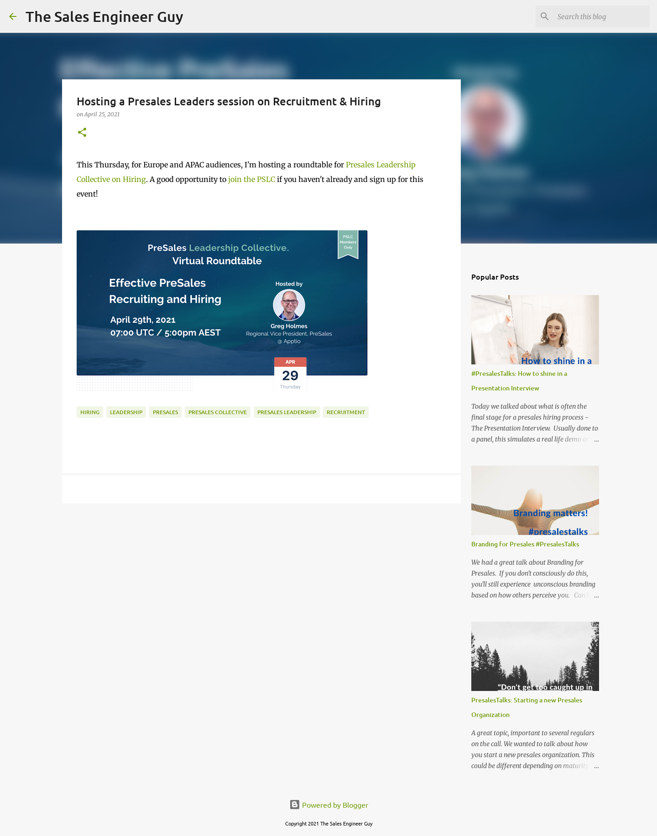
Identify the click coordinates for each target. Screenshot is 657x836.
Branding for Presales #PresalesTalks (525, 544)
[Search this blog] (602, 16)
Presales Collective (217, 412)
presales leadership (286, 412)
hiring (89, 412)
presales (165, 412)
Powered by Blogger (328, 804)
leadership (126, 412)
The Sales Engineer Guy (104, 16)
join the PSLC (251, 179)
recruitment (346, 412)
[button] (82, 133)
